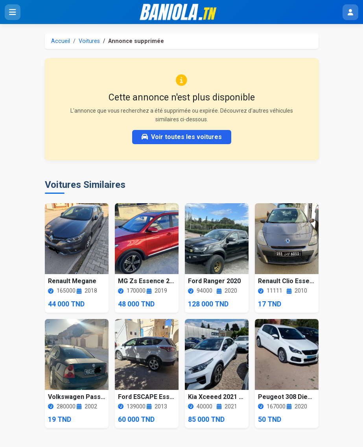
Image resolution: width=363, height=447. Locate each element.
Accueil (60, 41)
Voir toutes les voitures (182, 137)
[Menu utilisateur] (350, 12)
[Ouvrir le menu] (12, 12)
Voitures (89, 41)
